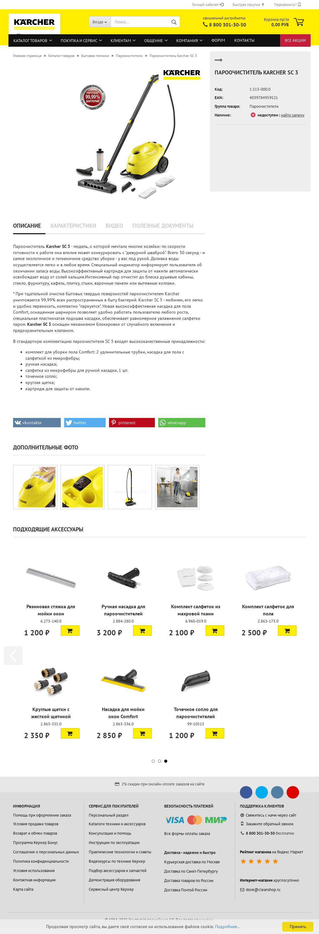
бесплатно (267, 833)
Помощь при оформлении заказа (42, 815)
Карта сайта (23, 889)
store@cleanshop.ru (260, 889)
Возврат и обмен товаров (35, 833)
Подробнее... (227, 926)
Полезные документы (162, 225)
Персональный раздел (109, 815)
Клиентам (121, 40)
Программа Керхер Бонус (35, 842)
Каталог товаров (30, 40)
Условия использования (34, 870)
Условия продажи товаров (35, 824)
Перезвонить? (287, 4)
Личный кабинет (207, 4)
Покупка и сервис (79, 40)
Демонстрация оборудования (114, 880)
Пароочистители (264, 106)
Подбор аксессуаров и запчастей (117, 870)
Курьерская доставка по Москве (192, 862)
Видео (114, 225)
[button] (37, 422)
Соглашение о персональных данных (46, 852)
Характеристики (73, 225)
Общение (153, 40)
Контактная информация (34, 880)
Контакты (244, 40)
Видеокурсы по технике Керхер (117, 861)
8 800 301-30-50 (227, 24)
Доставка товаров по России (188, 880)
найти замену (292, 115)
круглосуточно (269, 880)
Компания (187, 40)
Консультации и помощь (110, 833)
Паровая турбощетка (50, 606)
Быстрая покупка (249, 4)
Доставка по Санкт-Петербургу (191, 871)
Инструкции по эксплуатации (114, 842)
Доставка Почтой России (185, 890)
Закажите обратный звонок (266, 824)
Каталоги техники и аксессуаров (117, 824)
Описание (27, 225)
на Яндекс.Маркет (271, 852)
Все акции (295, 40)
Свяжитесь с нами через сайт (268, 815)
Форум (218, 40)
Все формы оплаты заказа (187, 833)
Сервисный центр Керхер (111, 889)
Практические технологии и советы (120, 852)
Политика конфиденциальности (41, 861)
